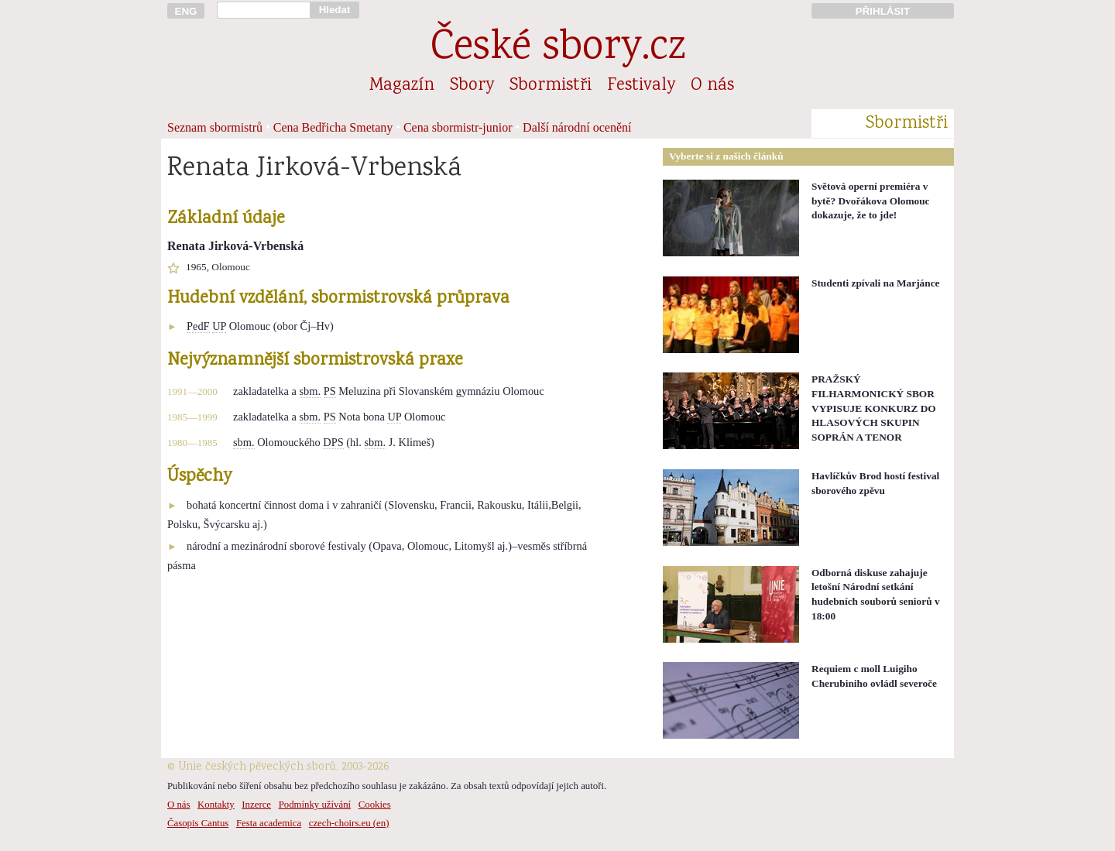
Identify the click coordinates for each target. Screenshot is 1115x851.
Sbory (472, 86)
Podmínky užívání (315, 804)
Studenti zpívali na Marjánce (875, 283)
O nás (712, 86)
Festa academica (268, 823)
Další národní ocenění (577, 127)
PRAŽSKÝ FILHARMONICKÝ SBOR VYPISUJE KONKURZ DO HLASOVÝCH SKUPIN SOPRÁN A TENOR (873, 408)
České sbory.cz (558, 49)
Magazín (401, 86)
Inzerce (256, 804)
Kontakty (216, 804)
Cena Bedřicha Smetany (333, 127)
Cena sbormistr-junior (458, 127)
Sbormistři (550, 86)
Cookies (375, 804)
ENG (186, 11)
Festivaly (641, 86)
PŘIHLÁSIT (883, 11)
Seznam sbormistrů (214, 127)
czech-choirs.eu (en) (349, 823)
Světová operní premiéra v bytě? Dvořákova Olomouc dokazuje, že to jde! (870, 200)
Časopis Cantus (197, 823)
